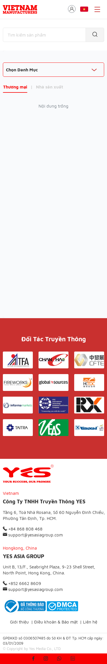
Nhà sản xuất (49, 86)
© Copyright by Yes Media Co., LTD (32, 648)
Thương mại (15, 86)
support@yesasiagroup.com (33, 534)
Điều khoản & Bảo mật (56, 621)
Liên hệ (90, 621)
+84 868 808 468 (23, 528)
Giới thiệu (19, 621)
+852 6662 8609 (22, 583)
